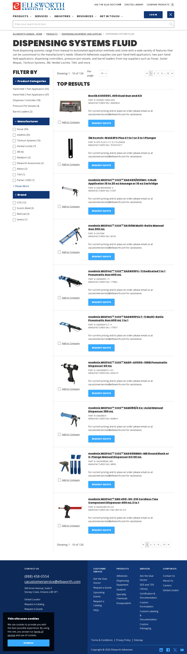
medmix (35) (23, 134)
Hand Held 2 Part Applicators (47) (31, 94)
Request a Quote (102, 587)
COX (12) (21, 202)
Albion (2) (22, 168)
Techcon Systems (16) (28, 140)
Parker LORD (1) (26, 180)
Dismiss (29, 643)
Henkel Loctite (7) (26, 146)
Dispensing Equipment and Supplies (82, 34)
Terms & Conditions (102, 640)
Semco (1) (22, 219)
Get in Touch (111, 16)
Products (22, 16)
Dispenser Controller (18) (26, 100)
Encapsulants (124, 603)
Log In (153, 14)
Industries (63, 16)
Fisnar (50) (22, 129)
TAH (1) (21, 174)
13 (168, 73)
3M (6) (20, 151)
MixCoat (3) (23, 213)
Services (43, 16)
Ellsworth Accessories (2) (30, 163)
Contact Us (169, 575)
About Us (168, 580)
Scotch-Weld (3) (25, 208)
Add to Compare (71, 122)
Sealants (121, 589)
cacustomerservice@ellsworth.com (52, 581)
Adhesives (122, 575)
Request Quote (101, 123)
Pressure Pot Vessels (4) (26, 105)
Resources (86, 16)
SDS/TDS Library (134, 4)
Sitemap (138, 640)
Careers (167, 585)
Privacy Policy (123, 640)
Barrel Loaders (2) (22, 111)
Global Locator (171, 590)
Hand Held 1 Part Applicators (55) (31, 89)
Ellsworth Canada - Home (27, 34)
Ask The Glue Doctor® (107, 4)
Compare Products (160, 4)
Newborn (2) (24, 157)
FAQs (96, 610)
